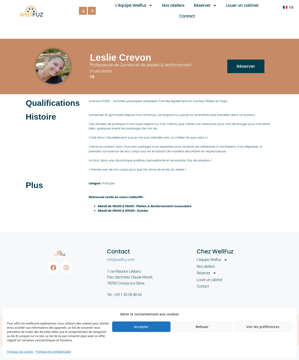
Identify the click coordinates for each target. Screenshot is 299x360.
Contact (187, 16)
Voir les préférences (262, 326)
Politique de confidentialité (53, 352)
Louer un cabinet (242, 5)
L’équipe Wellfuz (134, 5)
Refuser (202, 326)
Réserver (205, 5)
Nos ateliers (173, 5)
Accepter (141, 326)
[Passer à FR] (288, 7)
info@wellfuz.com (121, 259)
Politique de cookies (20, 352)
